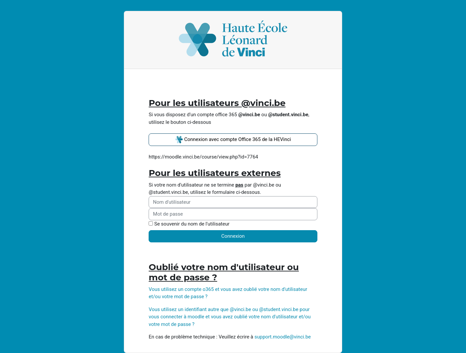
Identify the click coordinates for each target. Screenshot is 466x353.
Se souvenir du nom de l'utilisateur (192, 224)
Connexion (233, 236)
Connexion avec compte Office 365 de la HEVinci (233, 140)
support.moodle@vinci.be (282, 337)
